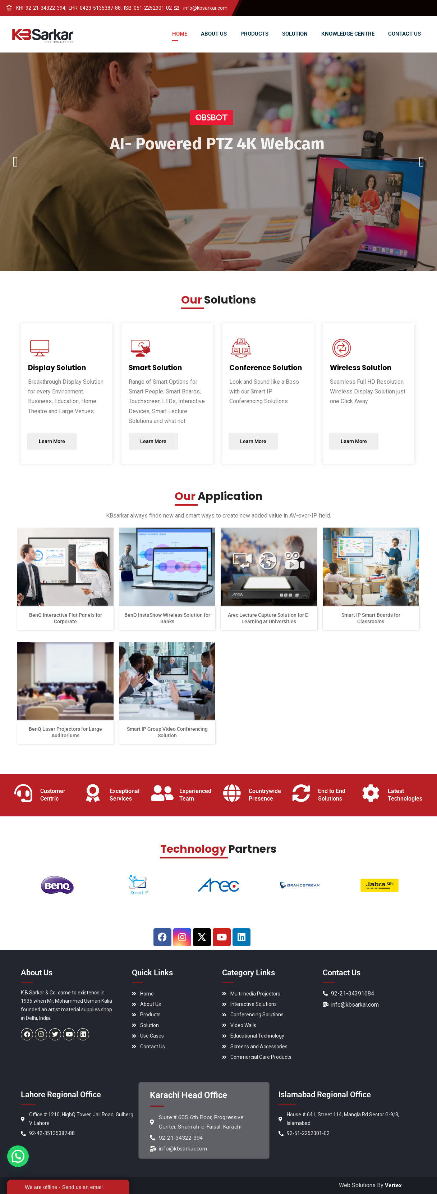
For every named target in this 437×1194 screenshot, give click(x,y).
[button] (19, 1155)
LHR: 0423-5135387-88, (95, 8)
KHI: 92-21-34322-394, (41, 8)
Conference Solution (265, 368)
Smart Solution (155, 368)
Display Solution (57, 368)
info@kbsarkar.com (205, 8)
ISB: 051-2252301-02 (148, 8)
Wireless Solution (360, 368)
